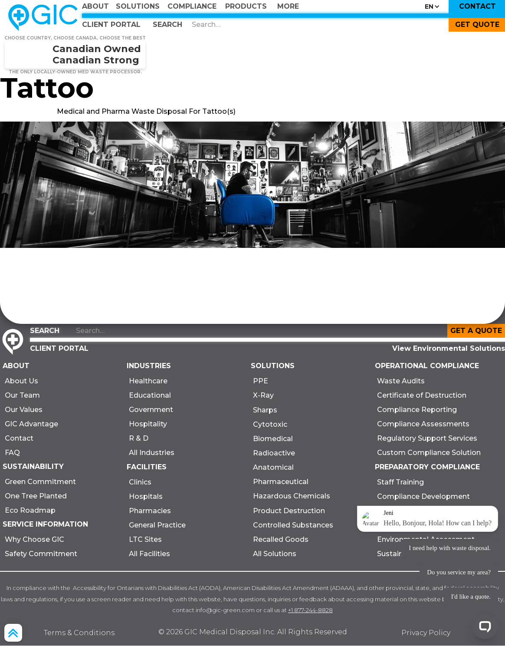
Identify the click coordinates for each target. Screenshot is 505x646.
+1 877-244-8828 (310, 609)
